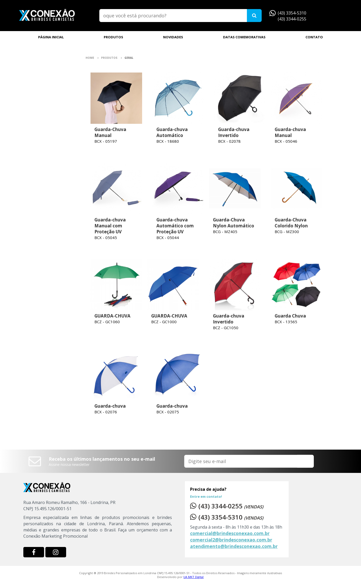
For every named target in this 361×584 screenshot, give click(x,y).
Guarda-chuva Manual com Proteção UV (110, 226)
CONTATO (314, 37)
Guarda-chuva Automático (172, 132)
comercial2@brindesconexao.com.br (231, 540)
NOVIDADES (173, 37)
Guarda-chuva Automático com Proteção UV (175, 226)
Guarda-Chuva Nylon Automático (233, 223)
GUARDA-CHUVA (112, 316)
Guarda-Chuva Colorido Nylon (291, 223)
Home (92, 58)
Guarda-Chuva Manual (110, 132)
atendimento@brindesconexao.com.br (234, 546)
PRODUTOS (113, 37)
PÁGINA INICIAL (51, 37)
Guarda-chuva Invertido (233, 132)
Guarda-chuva (110, 406)
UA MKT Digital (193, 577)
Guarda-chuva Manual (290, 132)
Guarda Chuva (290, 316)
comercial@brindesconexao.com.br (230, 533)
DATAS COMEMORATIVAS (244, 37)
